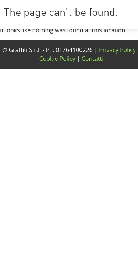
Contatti (93, 59)
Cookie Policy (57, 59)
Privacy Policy (117, 50)
